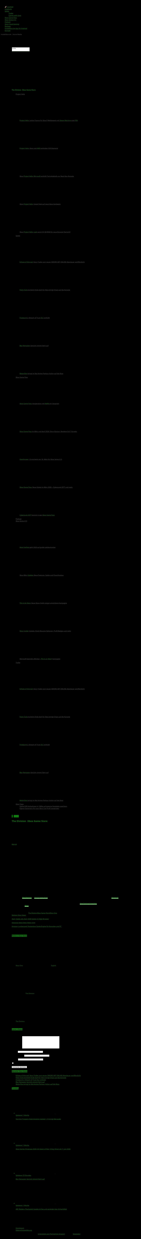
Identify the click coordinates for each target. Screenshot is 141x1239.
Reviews (8, 26)
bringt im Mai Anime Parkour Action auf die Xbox (37, 1086)
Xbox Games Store (41, 897)
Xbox (27, 906)
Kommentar (17, 1050)
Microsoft (114, 897)
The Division (27, 897)
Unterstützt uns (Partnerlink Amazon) (51, 1236)
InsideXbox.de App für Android (16, 28)
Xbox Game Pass (11, 18)
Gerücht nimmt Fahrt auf (30, 1084)
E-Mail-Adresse (18, 1058)
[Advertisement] (70, 65)
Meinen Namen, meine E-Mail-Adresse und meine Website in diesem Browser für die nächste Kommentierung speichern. (58, 1065)
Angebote (8, 9)
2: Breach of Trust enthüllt (31, 1082)
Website (15, 1062)
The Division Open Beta (88, 903)
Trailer (11, 13)
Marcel (14, 844)
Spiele (7, 11)
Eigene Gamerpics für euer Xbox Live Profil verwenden (39, 808)
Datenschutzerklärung (24, 1233)
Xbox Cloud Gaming (12, 24)
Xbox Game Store (43, 913)
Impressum (20, 1230)
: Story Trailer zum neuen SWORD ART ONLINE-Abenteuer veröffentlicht (48, 1078)
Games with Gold (15, 15)
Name (14, 1054)
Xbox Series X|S (10, 20)
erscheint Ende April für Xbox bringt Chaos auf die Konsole (41, 1080)
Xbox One (53, 913)
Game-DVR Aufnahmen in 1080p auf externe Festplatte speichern (43, 806)
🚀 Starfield (9, 7)
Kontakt (7, 31)
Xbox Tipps (20, 804)
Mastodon (76, 1236)
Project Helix (20, 94)
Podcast (7, 22)
